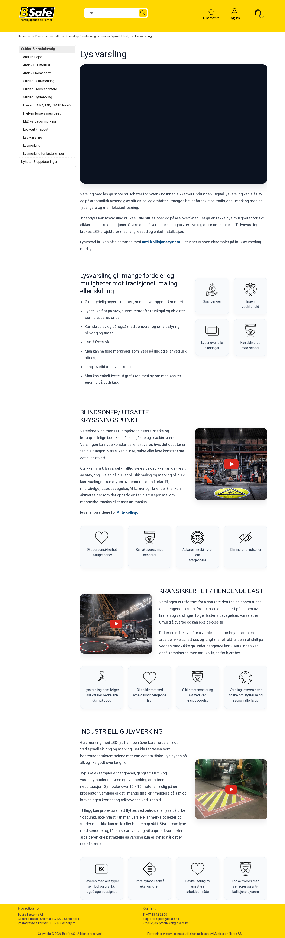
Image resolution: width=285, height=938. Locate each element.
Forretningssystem (160, 933)
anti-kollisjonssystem (161, 242)
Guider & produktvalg (115, 36)
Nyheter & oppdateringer (39, 162)
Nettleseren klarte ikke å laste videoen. (173, 124)
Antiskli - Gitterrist (36, 65)
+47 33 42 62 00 (156, 914)
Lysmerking (31, 145)
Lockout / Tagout (35, 129)
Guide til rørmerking (37, 97)
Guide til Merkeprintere (40, 89)
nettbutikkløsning (189, 933)
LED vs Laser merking (39, 121)
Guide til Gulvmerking (38, 81)
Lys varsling (143, 36)
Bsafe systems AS (47, 36)
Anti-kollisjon (32, 57)
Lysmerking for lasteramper (43, 154)
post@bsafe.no (168, 919)
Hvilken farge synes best (42, 113)
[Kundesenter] (211, 12)
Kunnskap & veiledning (81, 36)
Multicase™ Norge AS (227, 933)
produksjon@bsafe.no (174, 923)
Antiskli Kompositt (37, 73)
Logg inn (234, 12)
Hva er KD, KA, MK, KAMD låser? (47, 105)
